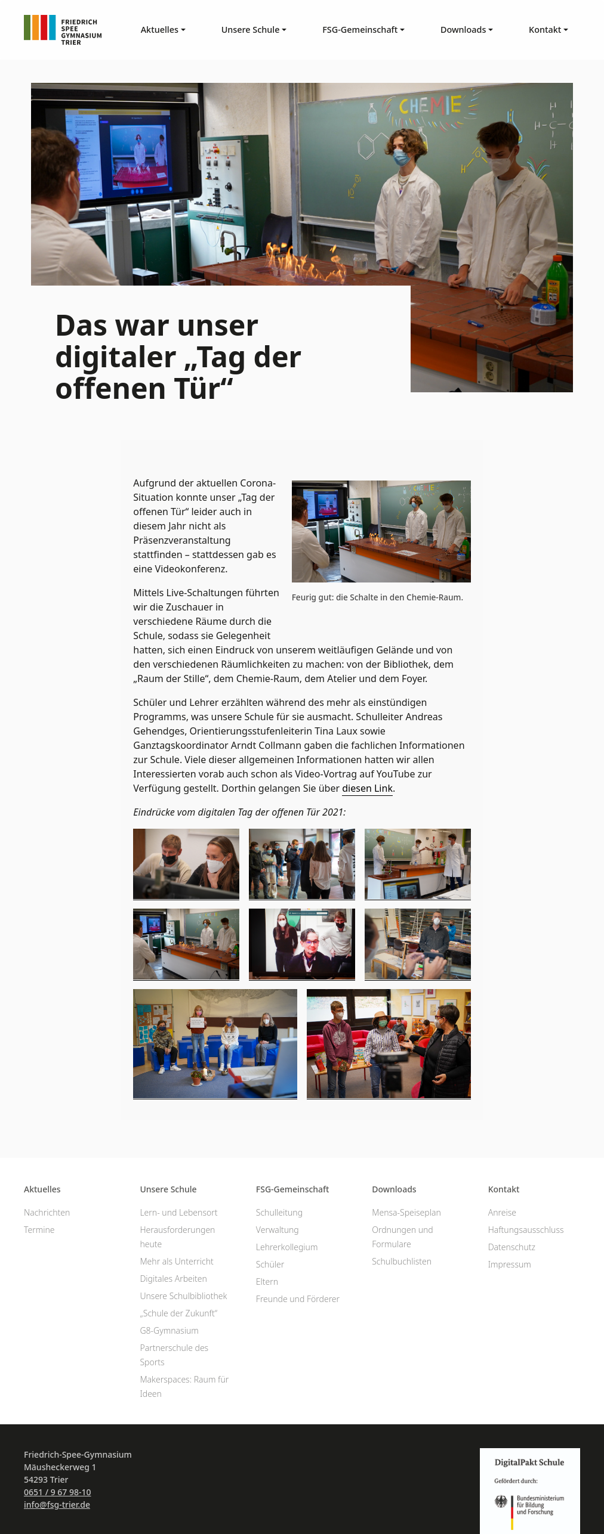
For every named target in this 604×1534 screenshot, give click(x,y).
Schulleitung (279, 1212)
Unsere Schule (168, 1189)
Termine (39, 1229)
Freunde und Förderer (298, 1298)
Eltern (267, 1281)
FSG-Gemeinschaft (292, 1189)
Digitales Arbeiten (173, 1278)
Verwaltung (277, 1229)
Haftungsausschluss (526, 1229)
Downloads (394, 1189)
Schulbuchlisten (402, 1261)
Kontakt (504, 1189)
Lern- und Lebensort (178, 1212)
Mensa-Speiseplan (406, 1212)
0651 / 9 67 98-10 (57, 1492)
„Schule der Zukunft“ (178, 1313)
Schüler (270, 1264)
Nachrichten (47, 1212)
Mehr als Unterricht (176, 1261)
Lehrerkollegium (287, 1247)
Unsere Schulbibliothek (183, 1295)
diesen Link (367, 788)
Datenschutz (511, 1247)
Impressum (509, 1264)
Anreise (502, 1212)
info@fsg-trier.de (57, 1504)
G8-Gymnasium (169, 1330)
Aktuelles (42, 1189)
